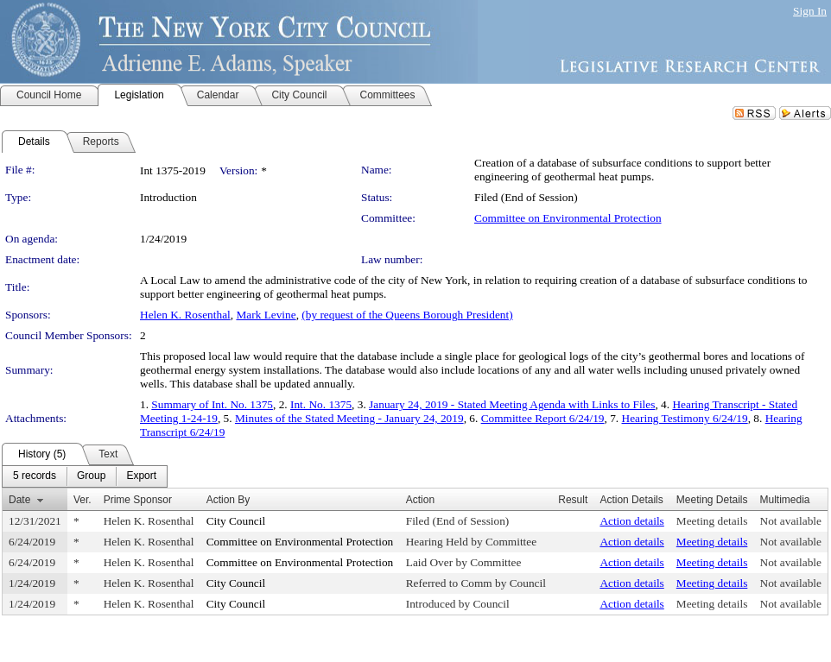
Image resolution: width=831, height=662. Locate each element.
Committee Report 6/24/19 (543, 418)
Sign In (810, 10)
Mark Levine (265, 314)
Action (420, 500)
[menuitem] (35, 476)
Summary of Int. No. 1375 (212, 404)
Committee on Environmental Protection (568, 217)
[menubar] (85, 476)
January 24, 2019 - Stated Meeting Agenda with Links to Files (512, 404)
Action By (228, 500)
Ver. (82, 500)
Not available (790, 520)
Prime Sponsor (138, 500)
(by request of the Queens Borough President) (406, 314)
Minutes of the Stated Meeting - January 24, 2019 (349, 418)
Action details (631, 520)
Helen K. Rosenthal (185, 314)
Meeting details (712, 520)
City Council (236, 520)
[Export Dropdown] (141, 476)
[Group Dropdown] (91, 476)
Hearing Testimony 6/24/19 (685, 418)
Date (19, 500)
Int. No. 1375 (321, 404)
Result (572, 500)
